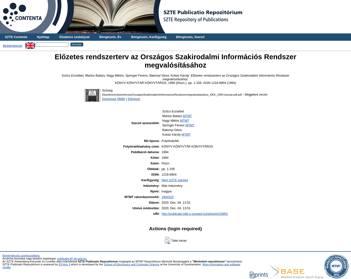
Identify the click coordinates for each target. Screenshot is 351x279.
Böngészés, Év (110, 37)
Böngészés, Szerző (190, 37)
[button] (167, 240)
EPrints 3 (64, 264)
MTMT (187, 116)
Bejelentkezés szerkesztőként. (21, 255)
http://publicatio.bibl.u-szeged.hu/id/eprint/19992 (195, 214)
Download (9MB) (113, 99)
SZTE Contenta (16, 37)
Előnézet (134, 99)
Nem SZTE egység (175, 180)
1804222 (168, 197)
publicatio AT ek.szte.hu (72, 258)
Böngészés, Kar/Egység (148, 37)
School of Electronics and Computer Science (131, 264)
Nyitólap (43, 37)
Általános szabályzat (74, 37)
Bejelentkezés (12, 46)
